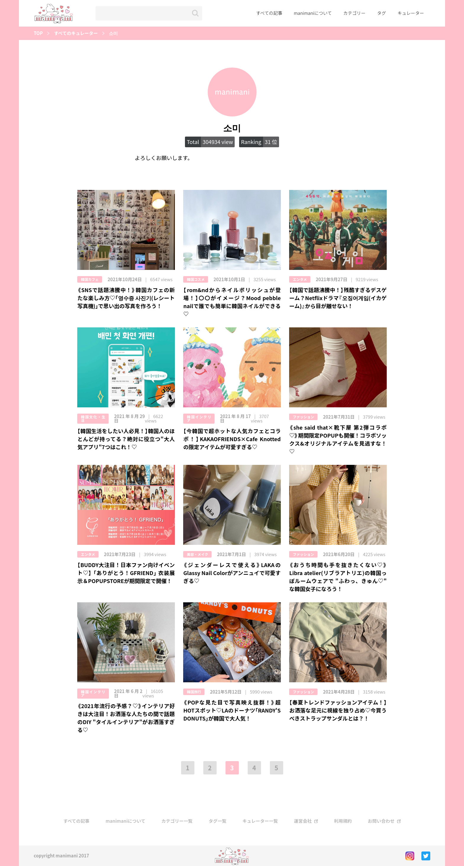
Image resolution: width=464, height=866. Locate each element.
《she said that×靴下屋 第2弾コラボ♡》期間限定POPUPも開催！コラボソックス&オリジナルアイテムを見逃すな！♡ (337, 439)
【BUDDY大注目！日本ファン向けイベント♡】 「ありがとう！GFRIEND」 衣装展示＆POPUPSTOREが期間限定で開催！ (126, 573)
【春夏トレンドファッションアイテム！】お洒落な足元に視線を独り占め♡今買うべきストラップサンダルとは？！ (337, 710)
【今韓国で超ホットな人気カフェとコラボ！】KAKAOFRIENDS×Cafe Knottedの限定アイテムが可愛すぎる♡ (232, 439)
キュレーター (410, 13)
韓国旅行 (194, 691)
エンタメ (300, 279)
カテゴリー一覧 (177, 821)
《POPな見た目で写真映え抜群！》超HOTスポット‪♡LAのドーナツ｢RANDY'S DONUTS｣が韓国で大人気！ (232, 710)
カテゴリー (354, 13)
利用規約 (343, 821)
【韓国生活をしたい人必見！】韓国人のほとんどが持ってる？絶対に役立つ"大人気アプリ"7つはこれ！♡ (126, 439)
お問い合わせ (381, 821)
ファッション (303, 417)
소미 (113, 33)
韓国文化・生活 (93, 418)
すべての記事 (269, 13)
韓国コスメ (195, 279)
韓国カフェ (90, 279)
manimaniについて (313, 13)
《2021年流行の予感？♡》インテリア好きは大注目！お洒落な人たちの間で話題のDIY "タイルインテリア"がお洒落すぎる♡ (126, 718)
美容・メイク (197, 554)
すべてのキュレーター (76, 33)
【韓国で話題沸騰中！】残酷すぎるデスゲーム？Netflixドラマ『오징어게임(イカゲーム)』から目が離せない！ (337, 298)
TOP (38, 33)
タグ (381, 13)
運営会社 (303, 821)
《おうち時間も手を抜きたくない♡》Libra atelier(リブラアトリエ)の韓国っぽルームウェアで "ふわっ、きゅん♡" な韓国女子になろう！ (337, 577)
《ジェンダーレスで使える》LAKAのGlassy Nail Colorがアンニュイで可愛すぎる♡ (232, 573)
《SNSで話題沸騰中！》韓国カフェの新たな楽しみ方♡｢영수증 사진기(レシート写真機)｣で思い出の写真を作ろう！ (126, 298)
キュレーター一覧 (260, 821)
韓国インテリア (199, 418)
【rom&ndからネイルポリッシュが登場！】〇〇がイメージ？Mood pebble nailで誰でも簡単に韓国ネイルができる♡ (232, 302)
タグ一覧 (217, 821)
